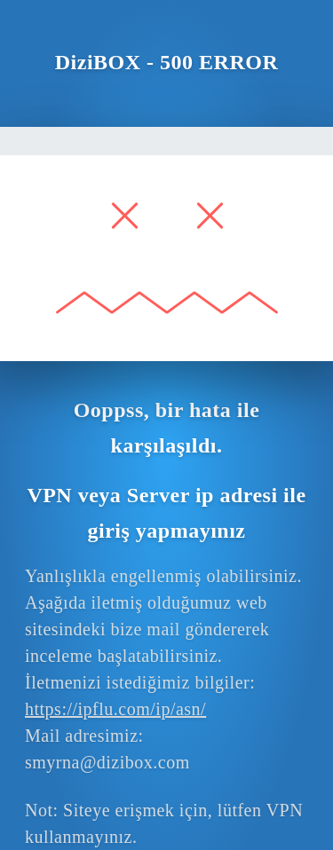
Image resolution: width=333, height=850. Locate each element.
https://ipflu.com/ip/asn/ (115, 709)
